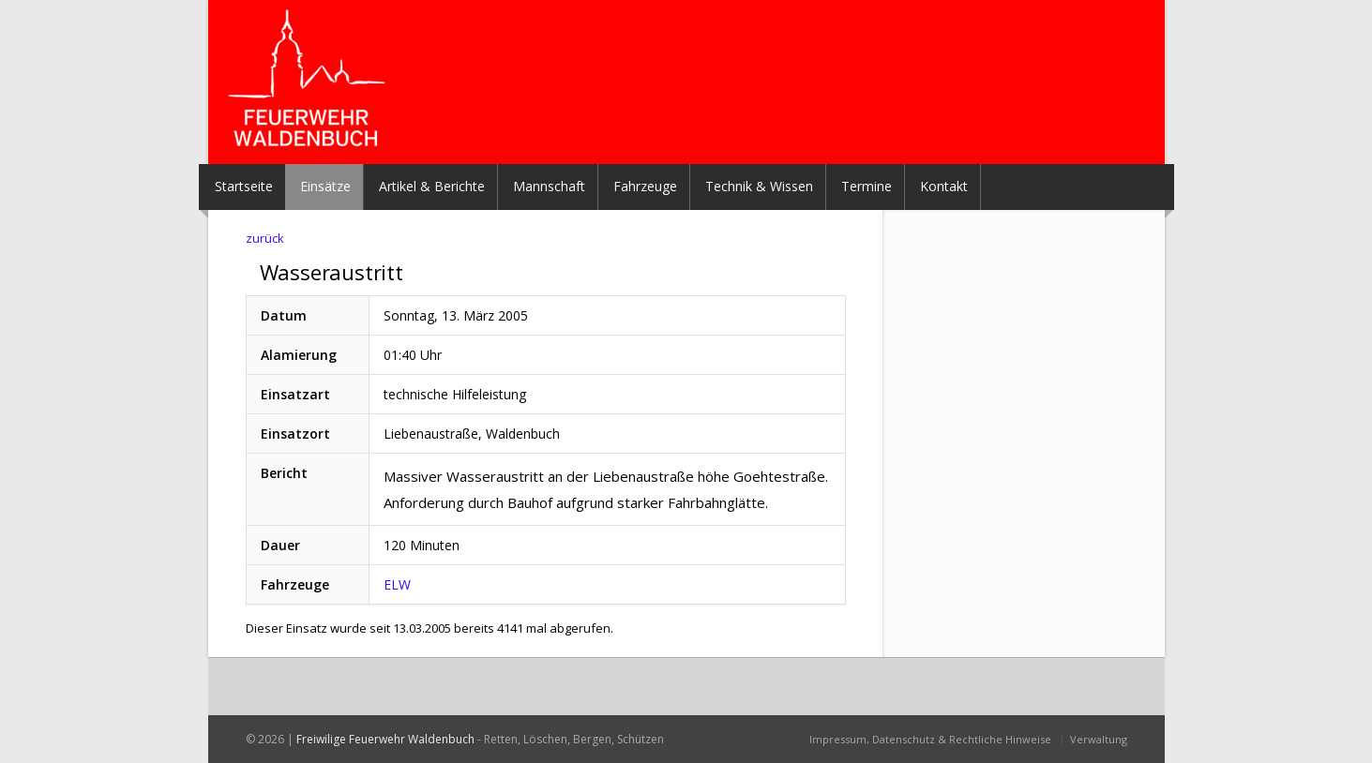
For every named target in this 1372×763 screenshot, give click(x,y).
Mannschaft (549, 186)
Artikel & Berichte (432, 186)
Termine (866, 186)
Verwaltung (1098, 739)
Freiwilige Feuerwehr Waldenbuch (385, 739)
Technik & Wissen (759, 186)
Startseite (244, 186)
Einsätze (325, 186)
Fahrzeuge (645, 186)
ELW (397, 584)
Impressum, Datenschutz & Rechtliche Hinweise (930, 739)
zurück (265, 238)
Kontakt (944, 186)
